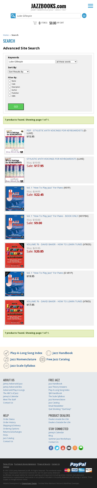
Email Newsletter (56, 406)
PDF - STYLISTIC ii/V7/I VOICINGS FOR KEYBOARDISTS (55, 130)
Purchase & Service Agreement (25, 464)
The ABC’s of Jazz (10, 393)
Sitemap (6, 467)
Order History (9, 422)
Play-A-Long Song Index (26, 353)
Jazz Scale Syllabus (22, 365)
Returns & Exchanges (12, 432)
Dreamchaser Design (29, 483)
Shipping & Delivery (12, 425)
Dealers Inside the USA (59, 419)
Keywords (13, 57)
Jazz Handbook (63, 353)
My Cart (60, 22)
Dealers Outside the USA (60, 422)
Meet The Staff (9, 399)
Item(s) (44, 22)
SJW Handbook (55, 393)
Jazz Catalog (54, 402)
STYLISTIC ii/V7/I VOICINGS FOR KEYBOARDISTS (51, 158)
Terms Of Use (8, 464)
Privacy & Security (43, 464)
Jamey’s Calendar (10, 396)
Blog (51, 435)
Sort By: (12, 67)
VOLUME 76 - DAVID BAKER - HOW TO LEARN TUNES (54, 244)
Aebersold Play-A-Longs (14, 390)
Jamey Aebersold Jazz (12, 383)
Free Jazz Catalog (58, 359)
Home (6, 35)
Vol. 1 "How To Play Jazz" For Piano (45, 187)
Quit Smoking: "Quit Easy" (60, 409)
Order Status (9, 419)
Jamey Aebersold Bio (12, 387)
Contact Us (8, 402)
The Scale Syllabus (57, 396)
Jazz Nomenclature (23, 359)
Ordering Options (11, 428)
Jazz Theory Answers (58, 387)
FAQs (5, 435)
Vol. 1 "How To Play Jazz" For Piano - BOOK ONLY (52, 215)
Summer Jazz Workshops (60, 438)
